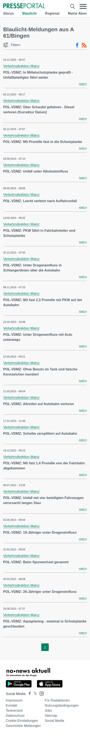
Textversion (14, 710)
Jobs (48, 710)
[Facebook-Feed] (77, 45)
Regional (52, 13)
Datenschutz (15, 715)
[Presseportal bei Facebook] (28, 694)
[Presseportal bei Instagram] (40, 693)
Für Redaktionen (57, 700)
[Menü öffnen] (83, 6)
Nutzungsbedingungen (62, 705)
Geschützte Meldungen (23, 726)
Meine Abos (77, 13)
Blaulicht (29, 13)
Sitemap (51, 715)
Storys (8, 13)
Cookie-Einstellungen (22, 720)
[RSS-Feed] (84, 45)
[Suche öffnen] (72, 6)
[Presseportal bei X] (34, 694)
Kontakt (11, 705)
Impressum (14, 700)
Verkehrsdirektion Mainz (21, 66)
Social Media (54, 720)
